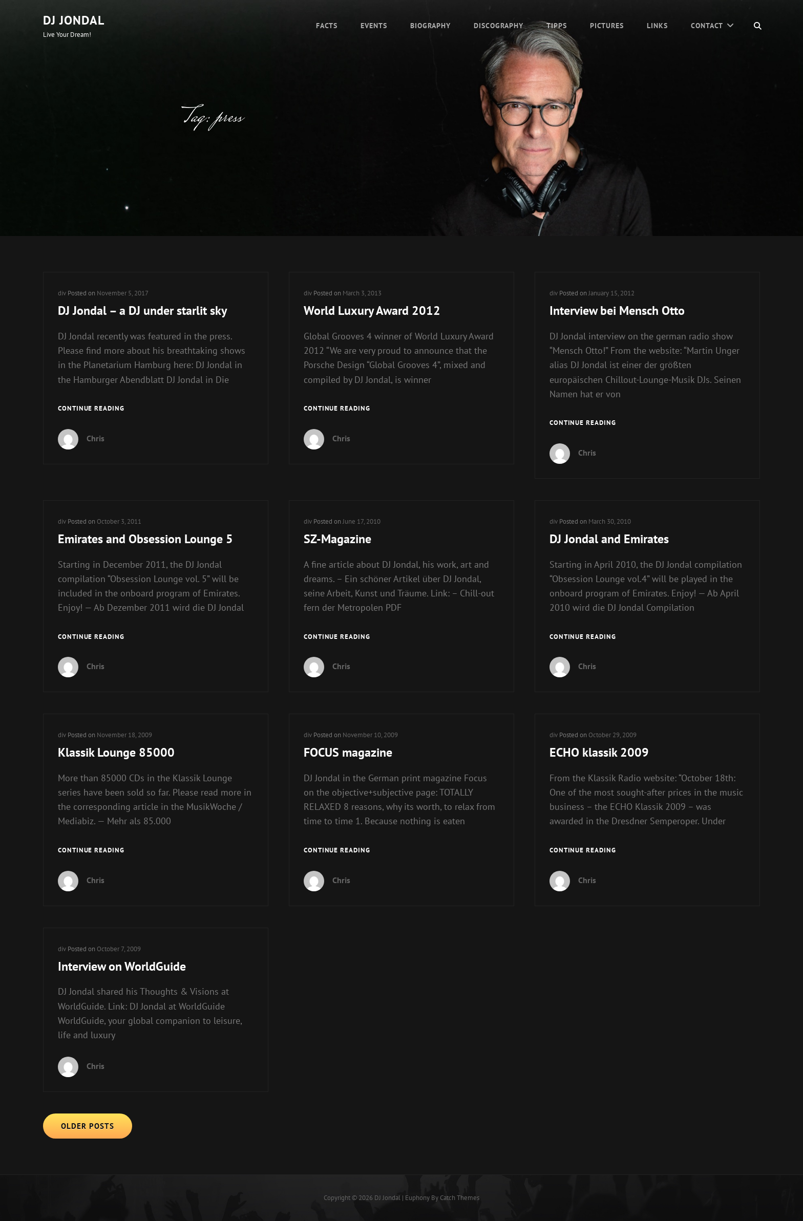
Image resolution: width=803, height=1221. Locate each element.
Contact (707, 25)
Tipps (556, 25)
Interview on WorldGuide (122, 966)
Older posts (87, 1126)
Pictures (607, 25)
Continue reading (91, 409)
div (62, 293)
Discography (498, 25)
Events (374, 25)
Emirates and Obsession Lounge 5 (145, 539)
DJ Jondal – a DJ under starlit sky (142, 310)
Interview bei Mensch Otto (617, 310)
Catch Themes (459, 1197)
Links (657, 25)
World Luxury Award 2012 (372, 310)
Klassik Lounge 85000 (116, 752)
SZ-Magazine (337, 539)
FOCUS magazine (348, 752)
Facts (326, 25)
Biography (430, 25)
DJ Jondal (73, 20)
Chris (95, 438)
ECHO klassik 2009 (599, 752)
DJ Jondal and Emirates (609, 539)
